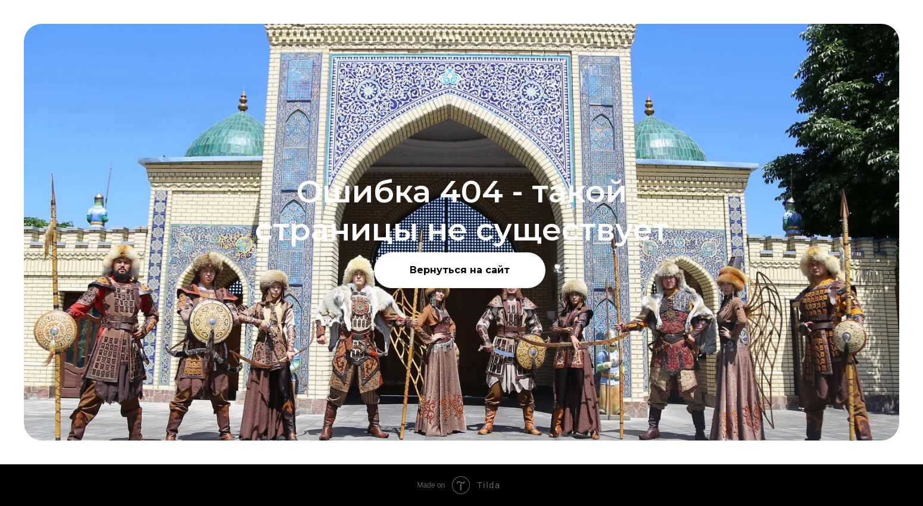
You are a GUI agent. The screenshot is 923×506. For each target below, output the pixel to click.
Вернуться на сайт (460, 270)
